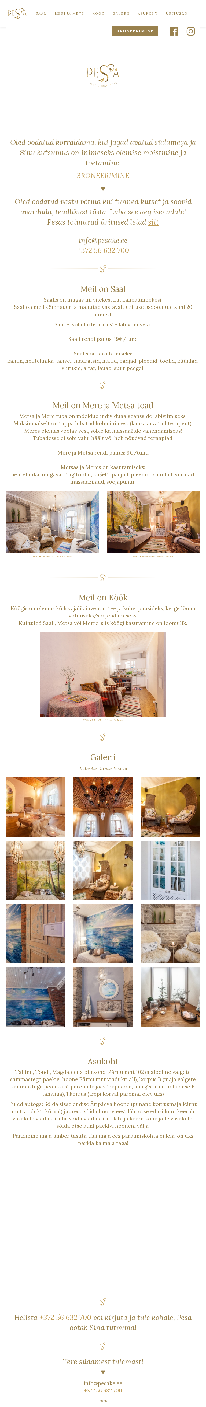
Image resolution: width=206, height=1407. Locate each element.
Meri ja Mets (69, 13)
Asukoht (148, 13)
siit (153, 221)
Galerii (121, 13)
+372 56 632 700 (103, 250)
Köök (98, 13)
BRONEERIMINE (135, 31)
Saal (41, 13)
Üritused (177, 13)
